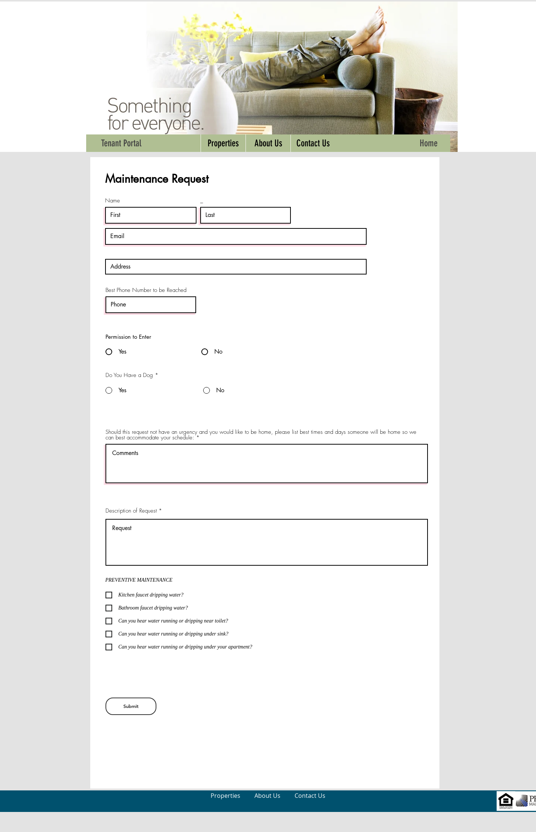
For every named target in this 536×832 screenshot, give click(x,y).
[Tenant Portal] (121, 143)
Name (112, 201)
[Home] (428, 143)
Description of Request (131, 511)
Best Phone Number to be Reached (145, 290)
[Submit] (130, 706)
